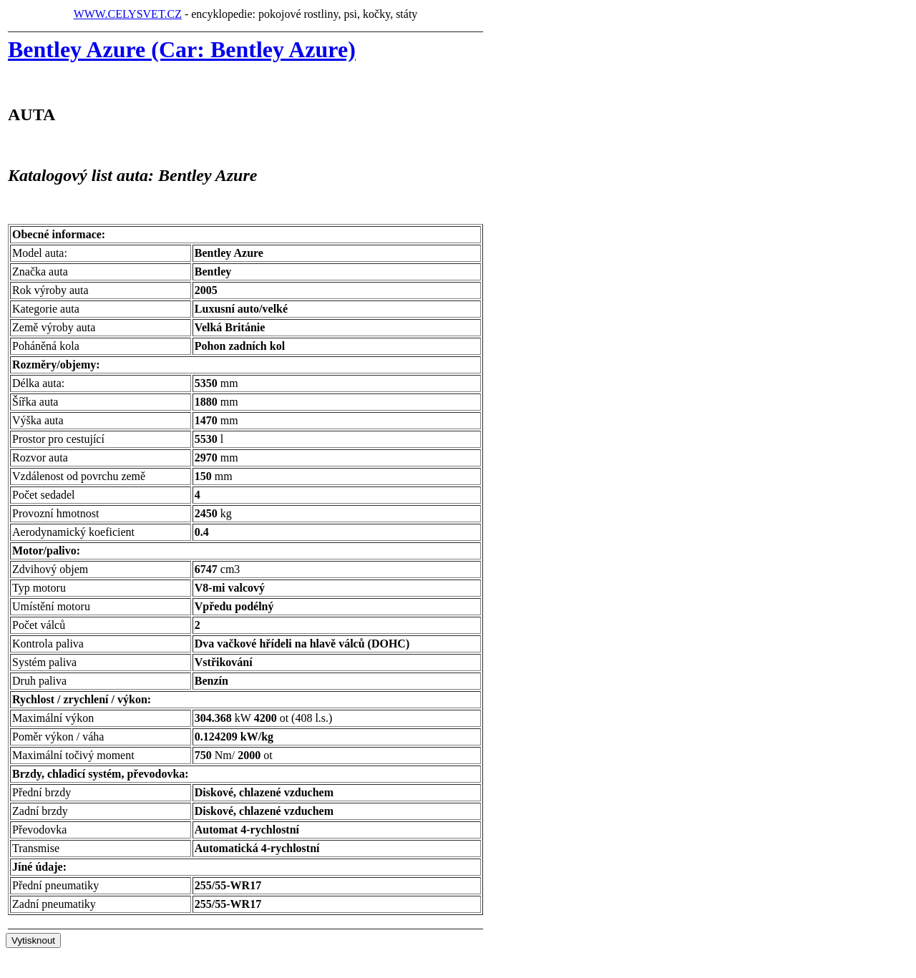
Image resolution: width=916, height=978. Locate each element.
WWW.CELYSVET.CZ (128, 14)
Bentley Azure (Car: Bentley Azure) (182, 49)
